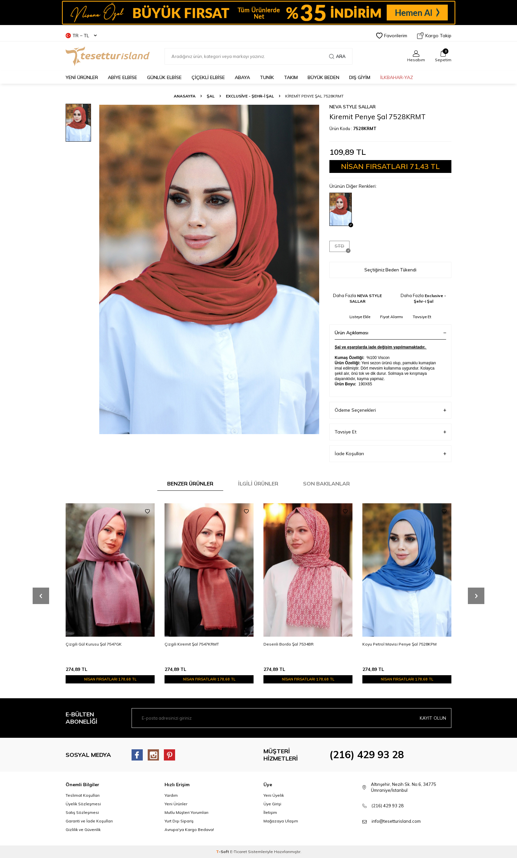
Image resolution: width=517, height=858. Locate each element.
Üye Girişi (272, 803)
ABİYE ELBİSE (122, 77)
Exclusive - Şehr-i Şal (250, 96)
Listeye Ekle (360, 316)
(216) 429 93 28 (366, 754)
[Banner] (258, 12)
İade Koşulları (390, 454)
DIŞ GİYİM (359, 77)
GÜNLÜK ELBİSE (164, 77)
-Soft (223, 851)
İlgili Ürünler (258, 483)
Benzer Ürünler (190, 483)
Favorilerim (391, 35)
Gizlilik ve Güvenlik (83, 829)
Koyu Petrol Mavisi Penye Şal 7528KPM (399, 644)
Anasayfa (185, 96)
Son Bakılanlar (326, 483)
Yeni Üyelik (273, 795)
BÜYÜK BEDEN (323, 77)
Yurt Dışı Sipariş (179, 820)
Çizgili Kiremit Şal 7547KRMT (192, 644)
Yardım (171, 795)
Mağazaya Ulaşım (280, 820)
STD (342, 247)
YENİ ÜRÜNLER (82, 77)
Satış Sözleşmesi (82, 812)
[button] (41, 596)
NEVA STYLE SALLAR (352, 107)
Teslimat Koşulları (83, 795)
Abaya (242, 77)
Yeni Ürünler (176, 803)
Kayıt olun (433, 718)
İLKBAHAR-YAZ (396, 77)
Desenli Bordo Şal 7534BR (288, 644)
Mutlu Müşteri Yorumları (186, 812)
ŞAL (211, 96)
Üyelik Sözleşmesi (83, 803)
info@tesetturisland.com (396, 821)
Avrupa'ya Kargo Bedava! (189, 829)
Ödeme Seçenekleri (390, 410)
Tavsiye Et (422, 316)
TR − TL (81, 36)
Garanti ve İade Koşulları (89, 820)
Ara (337, 56)
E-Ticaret (238, 851)
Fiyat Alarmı (391, 316)
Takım (291, 77)
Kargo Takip (434, 35)
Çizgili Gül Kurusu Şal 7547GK (94, 644)
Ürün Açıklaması (390, 333)
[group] (209, 269)
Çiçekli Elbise (208, 77)
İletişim (270, 812)
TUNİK (267, 77)
